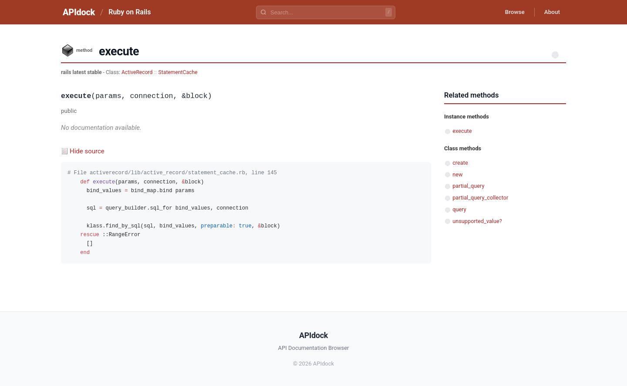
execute (462, 131)
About (551, 12)
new (457, 174)
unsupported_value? (477, 221)
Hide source (87, 151)
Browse (511, 12)
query (459, 209)
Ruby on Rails (129, 12)
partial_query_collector (480, 197)
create (460, 162)
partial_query (468, 186)
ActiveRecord (137, 72)
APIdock (79, 12)
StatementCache (178, 72)
